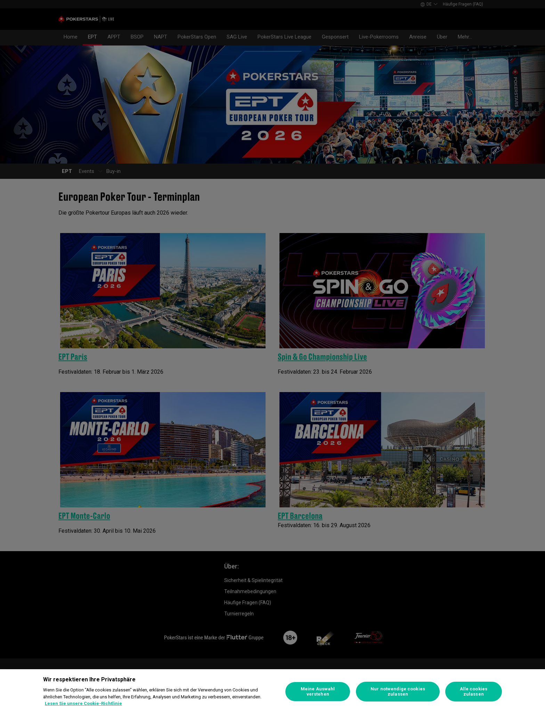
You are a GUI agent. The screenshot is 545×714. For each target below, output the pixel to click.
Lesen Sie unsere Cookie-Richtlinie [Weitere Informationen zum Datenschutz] (83, 703)
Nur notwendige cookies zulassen (398, 691)
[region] (272, 691)
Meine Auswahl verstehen (318, 691)
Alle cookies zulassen (474, 691)
